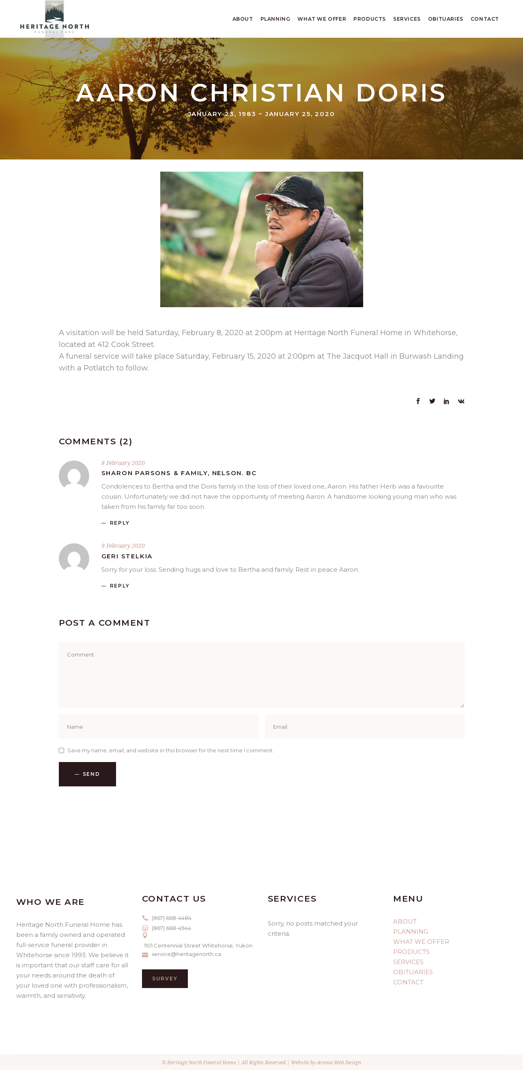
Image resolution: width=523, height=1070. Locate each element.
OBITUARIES (413, 972)
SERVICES (408, 962)
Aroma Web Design (339, 1062)
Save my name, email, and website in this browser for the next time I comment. (170, 750)
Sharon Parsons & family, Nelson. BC (179, 473)
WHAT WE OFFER (421, 941)
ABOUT (405, 921)
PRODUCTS (411, 952)
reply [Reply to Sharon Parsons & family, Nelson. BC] (120, 523)
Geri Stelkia (127, 556)
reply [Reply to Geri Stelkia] (120, 586)
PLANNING (410, 931)
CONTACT (408, 982)
